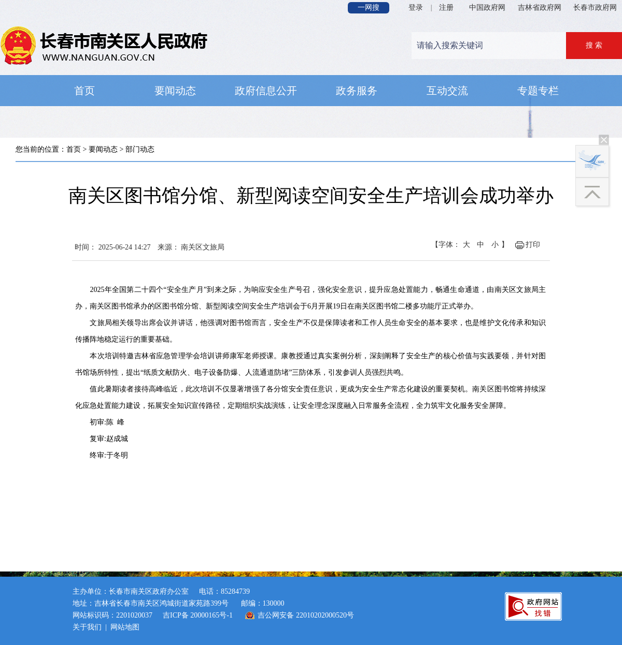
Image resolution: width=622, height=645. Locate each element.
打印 (533, 244)
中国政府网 (487, 7)
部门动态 (139, 149)
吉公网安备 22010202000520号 (306, 615)
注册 (446, 7)
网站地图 (124, 627)
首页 (73, 149)
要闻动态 (103, 149)
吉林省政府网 (539, 7)
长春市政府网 (595, 7)
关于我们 (87, 627)
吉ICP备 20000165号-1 (198, 615)
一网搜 (368, 7)
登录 (415, 7)
